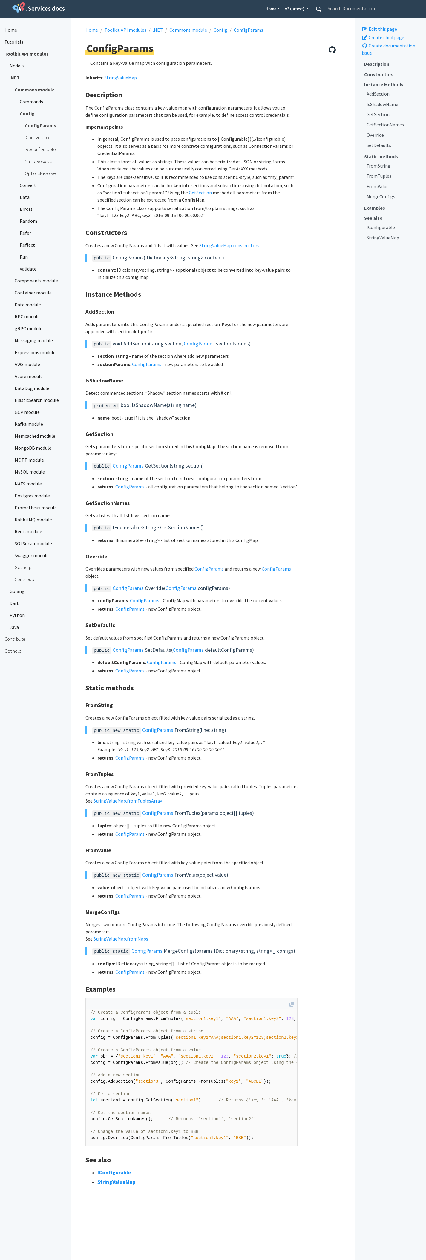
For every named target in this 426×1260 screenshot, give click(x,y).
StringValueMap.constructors (229, 245)
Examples (374, 208)
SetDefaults (379, 145)
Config (220, 30)
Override (375, 135)
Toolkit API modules (125, 30)
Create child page (383, 37)
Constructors (378, 74)
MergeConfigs (381, 196)
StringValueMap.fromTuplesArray (128, 801)
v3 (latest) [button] (295, 8)
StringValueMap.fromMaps (121, 939)
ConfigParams (248, 30)
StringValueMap (383, 238)
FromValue (378, 186)
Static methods (381, 156)
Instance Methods (383, 84)
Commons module (188, 30)
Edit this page (379, 29)
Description (376, 64)
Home (271, 8)
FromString (378, 166)
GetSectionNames (385, 124)
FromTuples (379, 176)
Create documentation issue (388, 49)
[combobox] (371, 8)
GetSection (378, 114)
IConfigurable (381, 227)
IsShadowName (382, 104)
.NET (158, 30)
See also (373, 218)
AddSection (378, 94)
